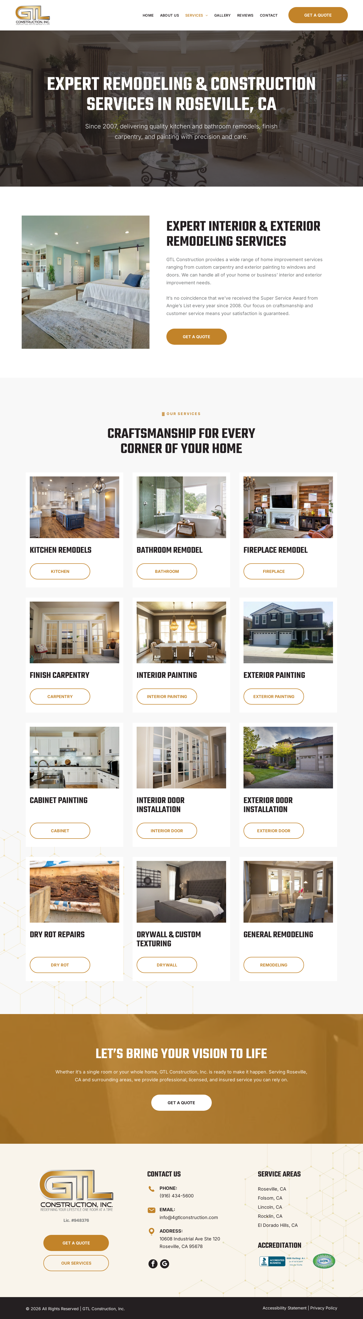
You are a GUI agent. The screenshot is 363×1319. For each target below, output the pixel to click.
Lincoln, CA (270, 1207)
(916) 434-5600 (177, 1195)
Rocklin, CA (270, 1216)
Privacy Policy (323, 1307)
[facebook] (153, 1264)
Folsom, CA (270, 1198)
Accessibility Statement (285, 1307)
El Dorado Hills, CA (278, 1225)
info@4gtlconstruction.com (189, 1217)
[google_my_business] (164, 1264)
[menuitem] (147, 15)
